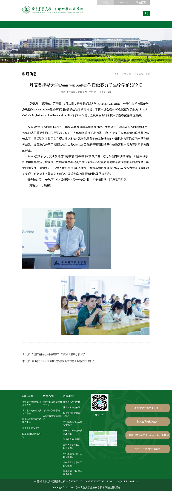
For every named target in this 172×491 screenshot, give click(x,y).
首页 (116, 74)
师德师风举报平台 (71, 402)
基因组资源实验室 (30, 428)
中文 (105, 2)
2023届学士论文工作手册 (147, 408)
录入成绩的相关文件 (147, 421)
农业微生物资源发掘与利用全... (31, 412)
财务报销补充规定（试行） (71, 414)
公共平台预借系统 (51, 410)
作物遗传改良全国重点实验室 (31, 403)
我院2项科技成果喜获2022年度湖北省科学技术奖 (53, 354)
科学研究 (126, 74)
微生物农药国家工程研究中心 (31, 420)
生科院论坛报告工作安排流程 (72, 423)
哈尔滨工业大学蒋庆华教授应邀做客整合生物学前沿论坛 (58, 361)
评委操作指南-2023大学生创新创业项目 (147, 435)
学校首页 (141, 2)
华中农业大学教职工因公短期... (72, 446)
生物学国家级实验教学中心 (52, 403)
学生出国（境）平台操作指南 (72, 473)
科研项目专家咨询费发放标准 (72, 432)
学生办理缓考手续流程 (147, 449)
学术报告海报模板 (71, 439)
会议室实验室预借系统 (52, 417)
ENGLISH (123, 2)
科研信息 (138, 74)
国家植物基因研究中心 (31, 435)
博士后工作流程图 (71, 407)
